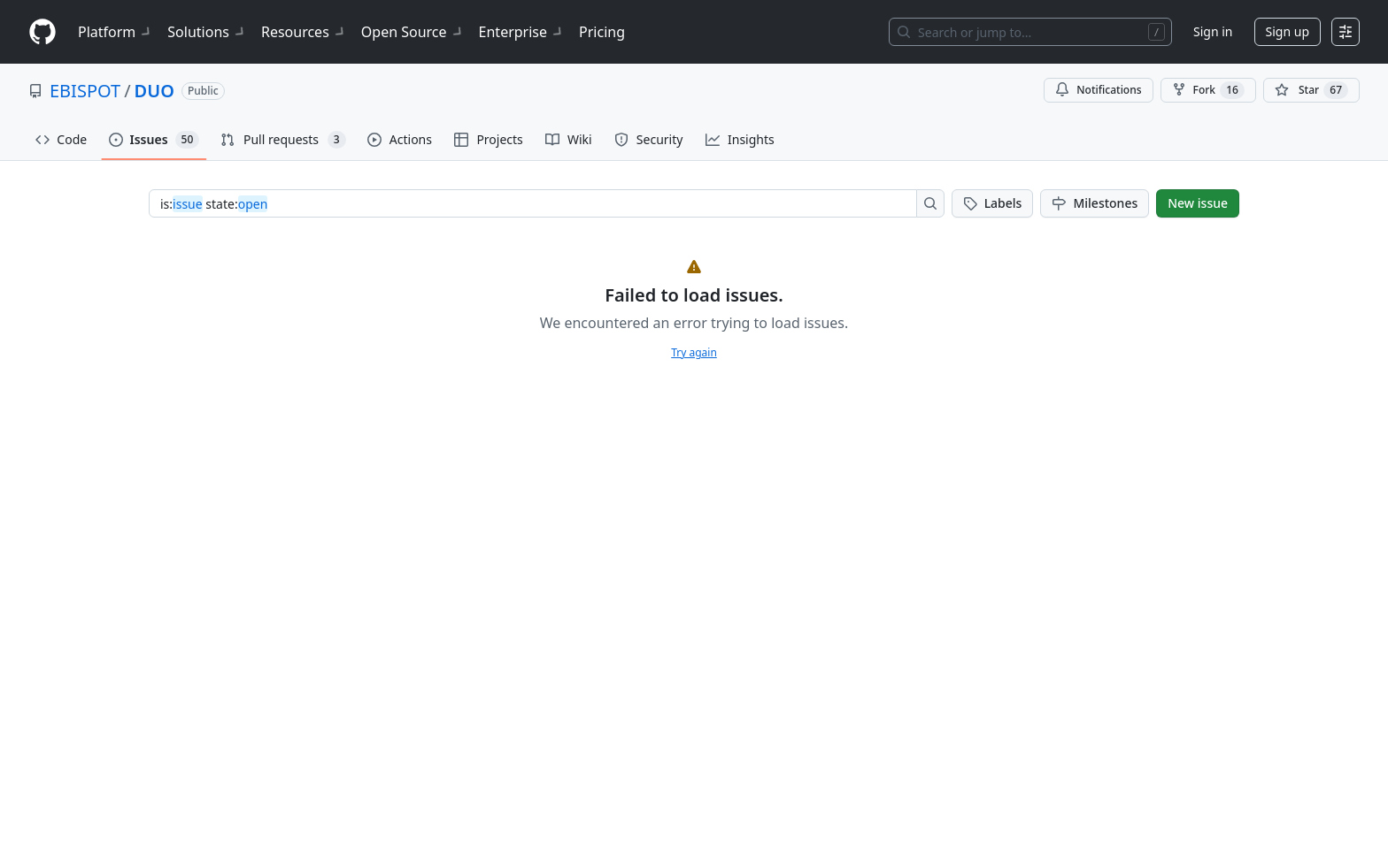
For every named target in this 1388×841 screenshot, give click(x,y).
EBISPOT (85, 91)
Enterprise (522, 32)
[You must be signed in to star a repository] (1311, 90)
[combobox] (537, 203)
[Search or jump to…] (1030, 32)
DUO (154, 91)
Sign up (1287, 31)
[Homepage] (42, 32)
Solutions (207, 32)
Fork (1208, 90)
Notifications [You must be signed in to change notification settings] (1098, 89)
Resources (304, 32)
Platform (115, 32)
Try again (694, 352)
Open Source (413, 32)
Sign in (1212, 31)
